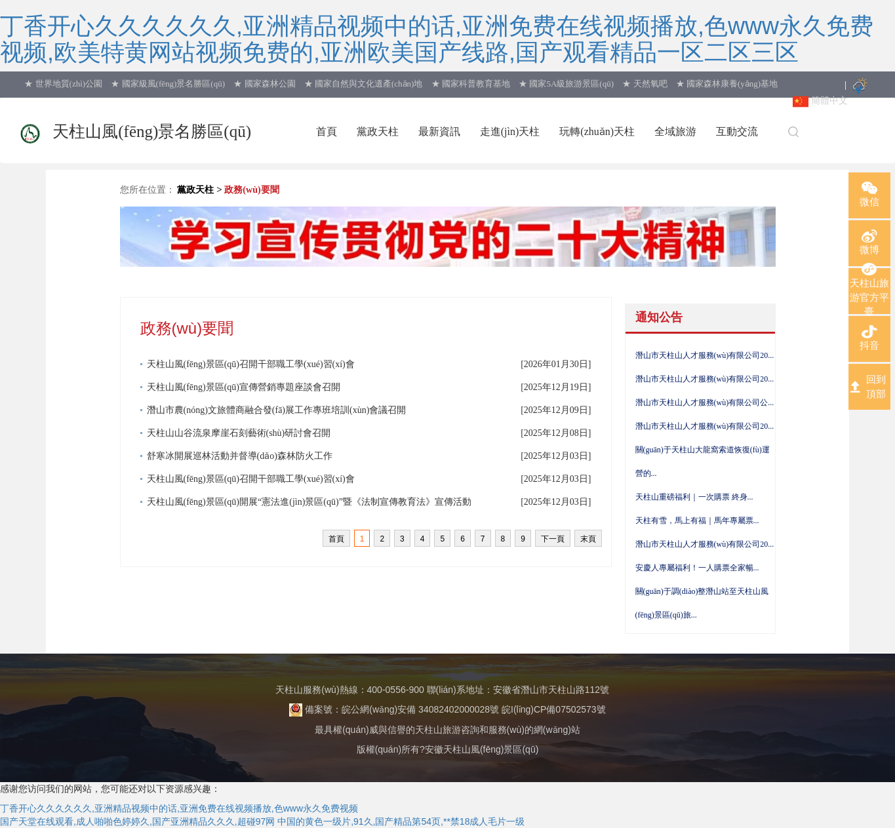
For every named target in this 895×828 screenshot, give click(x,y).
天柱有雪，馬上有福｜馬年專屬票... (697, 520)
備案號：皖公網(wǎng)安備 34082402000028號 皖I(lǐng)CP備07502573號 (447, 709)
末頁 (588, 538)
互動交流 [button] (737, 131)
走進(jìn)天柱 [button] (510, 131)
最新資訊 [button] (439, 131)
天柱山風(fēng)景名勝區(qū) (151, 131)
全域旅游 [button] (675, 131)
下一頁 (553, 538)
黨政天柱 (195, 190)
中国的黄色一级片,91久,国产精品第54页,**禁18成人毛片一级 (401, 821)
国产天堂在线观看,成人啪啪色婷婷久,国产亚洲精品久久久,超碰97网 (137, 821)
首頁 (326, 131)
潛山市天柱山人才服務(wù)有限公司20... (704, 355)
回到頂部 (876, 386)
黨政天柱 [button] (378, 131)
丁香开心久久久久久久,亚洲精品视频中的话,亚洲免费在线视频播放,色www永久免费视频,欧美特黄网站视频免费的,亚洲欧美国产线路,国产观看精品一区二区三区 (436, 39)
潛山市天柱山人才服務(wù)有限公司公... (704, 402)
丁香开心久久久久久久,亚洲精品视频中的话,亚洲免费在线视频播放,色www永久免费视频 (179, 808)
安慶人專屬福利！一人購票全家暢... (697, 567)
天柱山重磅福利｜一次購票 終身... (694, 497)
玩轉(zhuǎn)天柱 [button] (597, 131)
